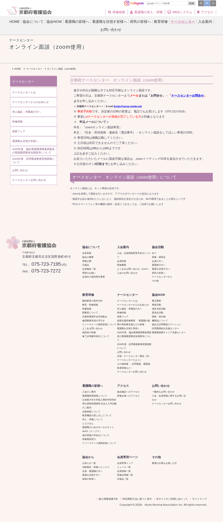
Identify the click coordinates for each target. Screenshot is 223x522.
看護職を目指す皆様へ (128, 328)
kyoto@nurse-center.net (128, 106)
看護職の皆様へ (92, 385)
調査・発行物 (159, 316)
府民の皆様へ (159, 273)
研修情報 (121, 312)
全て (154, 253)
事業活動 (156, 305)
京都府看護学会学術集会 (95, 316)
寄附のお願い (89, 273)
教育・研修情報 (90, 305)
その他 (155, 281)
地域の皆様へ (89, 479)
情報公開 (86, 261)
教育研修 (88, 294)
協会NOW (158, 294)
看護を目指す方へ (161, 269)
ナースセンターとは (127, 301)
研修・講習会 (159, 257)
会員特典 (121, 261)
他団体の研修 (89, 332)
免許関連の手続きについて (95, 435)
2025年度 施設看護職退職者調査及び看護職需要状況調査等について (134, 336)
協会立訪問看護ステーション (166, 324)
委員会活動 (157, 312)
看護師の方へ (159, 265)
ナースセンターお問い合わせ (132, 372)
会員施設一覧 (89, 269)
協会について (91, 247)
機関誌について (160, 320)
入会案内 (123, 247)
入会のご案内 (89, 392)
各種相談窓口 (89, 439)
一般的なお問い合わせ (163, 392)
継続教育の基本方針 (92, 301)
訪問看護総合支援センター (165, 328)
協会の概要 (88, 257)
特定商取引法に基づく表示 (137, 498)
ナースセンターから (162, 277)
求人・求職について (92, 419)
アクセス (123, 385)
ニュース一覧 (124, 467)
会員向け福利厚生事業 (93, 277)
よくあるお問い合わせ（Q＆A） (133, 269)
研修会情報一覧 (125, 475)
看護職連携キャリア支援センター (169, 332)
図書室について (90, 312)
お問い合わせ (124, 352)
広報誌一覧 (122, 479)
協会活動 (158, 247)
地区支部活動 (159, 309)
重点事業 (156, 301)
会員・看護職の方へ (92, 471)
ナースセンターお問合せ (187, 95)
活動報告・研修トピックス (95, 467)
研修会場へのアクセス (128, 396)
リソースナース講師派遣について (99, 324)
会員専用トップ (125, 463)
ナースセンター (127, 294)
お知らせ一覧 (89, 463)
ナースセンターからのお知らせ (133, 305)
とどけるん (88, 423)
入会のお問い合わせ (127, 273)
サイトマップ (199, 498)
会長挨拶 (86, 253)
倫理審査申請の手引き (93, 320)
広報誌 (85, 265)
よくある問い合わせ (92, 328)
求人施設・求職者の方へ (129, 309)
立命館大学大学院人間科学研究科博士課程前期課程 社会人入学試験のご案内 (99, 404)
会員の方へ (157, 261)
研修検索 (86, 309)
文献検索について (91, 411)
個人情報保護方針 (108, 498)
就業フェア (124, 316)
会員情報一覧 (124, 471)
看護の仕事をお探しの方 (164, 463)
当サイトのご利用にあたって (172, 498)
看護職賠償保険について (94, 396)
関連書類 (121, 265)
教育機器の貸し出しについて (97, 415)
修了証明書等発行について (95, 336)
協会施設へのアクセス (128, 392)
